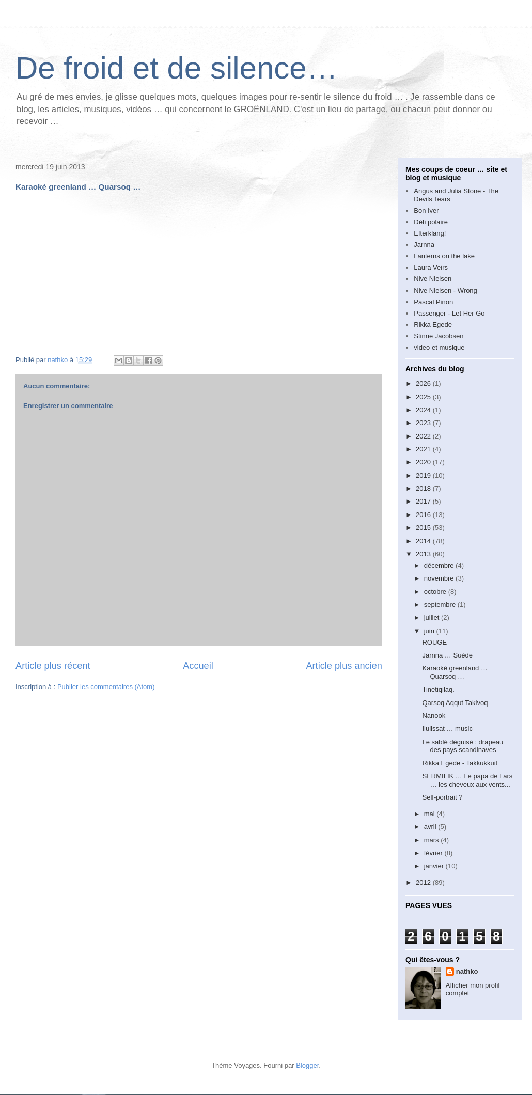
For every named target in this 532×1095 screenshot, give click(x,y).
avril (431, 827)
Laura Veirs (431, 267)
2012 (424, 882)
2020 (424, 462)
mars (432, 840)
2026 (424, 383)
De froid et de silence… (176, 68)
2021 (424, 449)
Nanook (433, 715)
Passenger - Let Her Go (449, 313)
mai (430, 814)
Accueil (198, 666)
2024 (424, 410)
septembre (441, 604)
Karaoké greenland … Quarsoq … (454, 672)
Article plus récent (52, 666)
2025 (424, 397)
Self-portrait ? (442, 797)
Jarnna (424, 244)
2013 (424, 554)
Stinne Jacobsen (438, 336)
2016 (424, 515)
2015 (424, 527)
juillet (432, 617)
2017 (424, 501)
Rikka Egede (433, 324)
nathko (467, 971)
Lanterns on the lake (444, 256)
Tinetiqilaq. (438, 689)
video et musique (439, 347)
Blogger (307, 1065)
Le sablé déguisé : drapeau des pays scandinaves (462, 746)
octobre (436, 592)
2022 (424, 436)
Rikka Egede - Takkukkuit (459, 763)
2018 (424, 488)
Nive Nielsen (432, 279)
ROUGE (434, 642)
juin (430, 631)
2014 (424, 541)
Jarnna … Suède (447, 655)
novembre (440, 578)
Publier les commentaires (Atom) (106, 687)
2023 (424, 423)
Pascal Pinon (433, 302)
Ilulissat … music (447, 728)
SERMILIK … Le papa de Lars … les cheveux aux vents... (467, 780)
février (434, 853)
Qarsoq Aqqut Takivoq (455, 703)
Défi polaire (431, 222)
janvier (435, 866)
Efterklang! (430, 233)
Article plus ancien (344, 666)
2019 (424, 475)
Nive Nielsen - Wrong (445, 290)
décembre (440, 565)
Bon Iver (426, 210)
